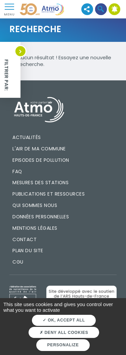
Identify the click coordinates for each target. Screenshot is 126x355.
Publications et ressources (48, 194)
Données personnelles (40, 216)
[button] (101, 9)
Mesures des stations (40, 182)
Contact (24, 239)
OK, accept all (64, 320)
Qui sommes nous (34, 205)
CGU (17, 262)
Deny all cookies (64, 332)
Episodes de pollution (40, 160)
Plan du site (27, 250)
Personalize (63, 345)
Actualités (26, 137)
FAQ (17, 171)
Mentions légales (34, 228)
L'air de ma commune (39, 148)
